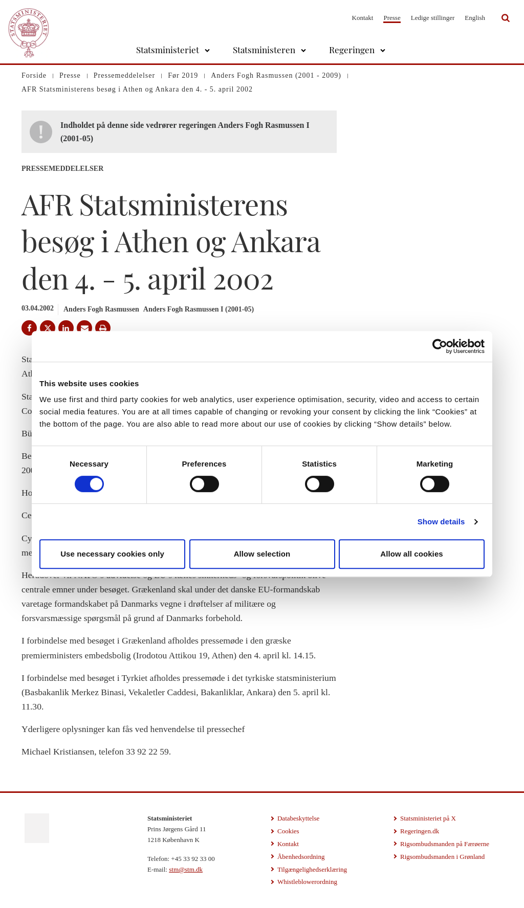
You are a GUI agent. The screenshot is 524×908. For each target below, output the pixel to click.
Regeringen (352, 49)
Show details (441, 521)
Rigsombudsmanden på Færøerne (444, 844)
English (475, 17)
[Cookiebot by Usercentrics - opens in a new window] (440, 346)
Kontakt (363, 17)
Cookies (288, 831)
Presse (391, 17)
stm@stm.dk (186, 869)
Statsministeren (264, 49)
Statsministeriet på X (428, 818)
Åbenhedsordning (300, 856)
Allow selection (262, 553)
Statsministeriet (167, 49)
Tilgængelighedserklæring (312, 869)
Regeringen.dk (419, 831)
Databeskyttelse (298, 818)
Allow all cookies (411, 553)
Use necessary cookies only (112, 553)
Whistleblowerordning (307, 881)
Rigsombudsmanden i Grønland (442, 856)
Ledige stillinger (433, 17)
